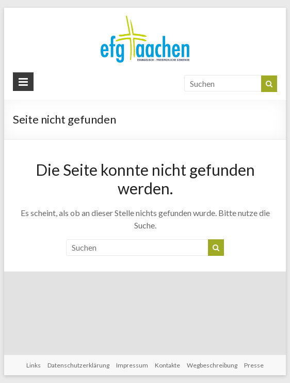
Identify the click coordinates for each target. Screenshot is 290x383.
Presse (254, 365)
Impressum (132, 365)
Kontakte (167, 365)
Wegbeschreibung (212, 365)
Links (33, 365)
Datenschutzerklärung (78, 365)
